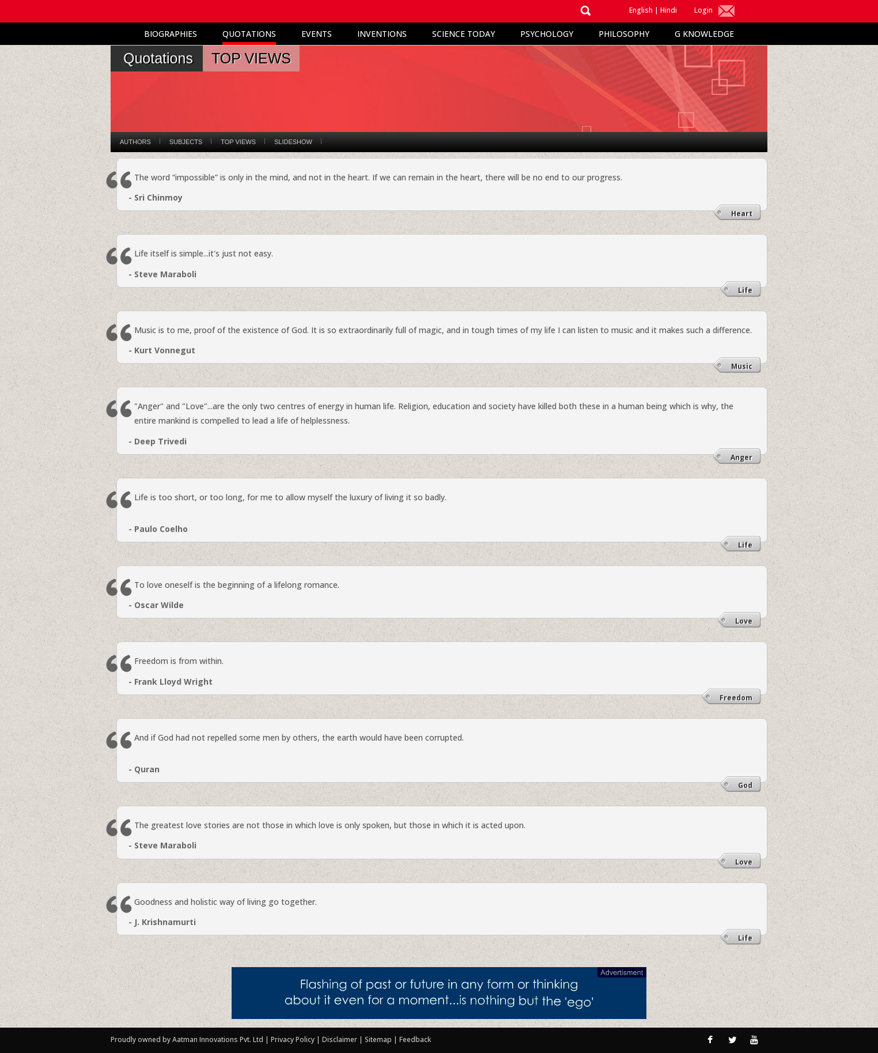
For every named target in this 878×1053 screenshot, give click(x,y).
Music (741, 366)
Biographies (170, 33)
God (745, 785)
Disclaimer (339, 1039)
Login (703, 10)
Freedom (736, 698)
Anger (741, 457)
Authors (135, 141)
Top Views (238, 141)
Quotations (249, 33)
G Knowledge (704, 33)
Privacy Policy (293, 1039)
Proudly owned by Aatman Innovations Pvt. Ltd (187, 1039)
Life (745, 290)
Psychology (546, 33)
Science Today (463, 33)
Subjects (185, 141)
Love (743, 621)
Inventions (382, 33)
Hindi (668, 10)
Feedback (415, 1039)
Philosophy (624, 33)
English (641, 10)
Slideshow (293, 141)
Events (316, 33)
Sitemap (379, 1039)
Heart (741, 213)
